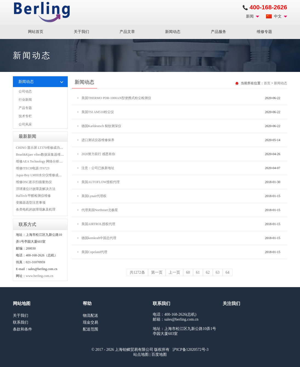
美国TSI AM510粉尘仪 (97, 112)
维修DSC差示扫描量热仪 (34, 182)
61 (198, 272)
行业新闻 (25, 100)
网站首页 (35, 32)
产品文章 (127, 32)
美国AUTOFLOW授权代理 (100, 182)
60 (188, 272)
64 (228, 272)
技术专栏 (25, 116)
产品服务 (218, 32)
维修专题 (264, 32)
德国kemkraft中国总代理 (98, 238)
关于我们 (81, 32)
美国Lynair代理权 (93, 196)
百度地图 (159, 354)
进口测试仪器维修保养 (97, 140)
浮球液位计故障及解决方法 (35, 189)
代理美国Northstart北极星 (99, 210)
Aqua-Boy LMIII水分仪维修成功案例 (42, 175)
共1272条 (137, 272)
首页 (267, 83)
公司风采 (25, 124)
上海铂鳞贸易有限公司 (42, 12)
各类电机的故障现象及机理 (35, 209)
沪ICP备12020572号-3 (190, 350)
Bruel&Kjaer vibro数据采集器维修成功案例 (46, 154)
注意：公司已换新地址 (97, 168)
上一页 (174, 272)
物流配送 (90, 315)
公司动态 (25, 91)
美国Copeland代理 (94, 252)
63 (218, 272)
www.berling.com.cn (39, 276)
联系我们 (20, 322)
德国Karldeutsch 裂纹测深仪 (101, 126)
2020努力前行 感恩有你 (98, 154)
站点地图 (141, 354)
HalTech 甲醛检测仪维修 (33, 196)
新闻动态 (172, 32)
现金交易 (90, 322)
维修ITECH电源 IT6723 (32, 168)
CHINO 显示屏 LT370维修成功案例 (41, 148)
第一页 (157, 272)
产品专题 (25, 108)
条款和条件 (22, 329)
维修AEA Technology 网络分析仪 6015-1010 (47, 161)
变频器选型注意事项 (31, 202)
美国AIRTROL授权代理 (98, 224)
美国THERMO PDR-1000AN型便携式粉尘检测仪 (116, 98)
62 (208, 272)
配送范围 (90, 329)
